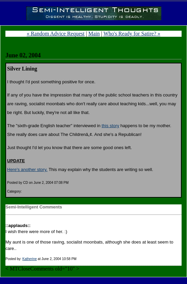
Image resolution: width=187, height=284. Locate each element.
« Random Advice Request (56, 33)
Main (94, 33)
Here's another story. (27, 169)
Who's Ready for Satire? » (131, 33)
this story (110, 125)
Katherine (29, 259)
